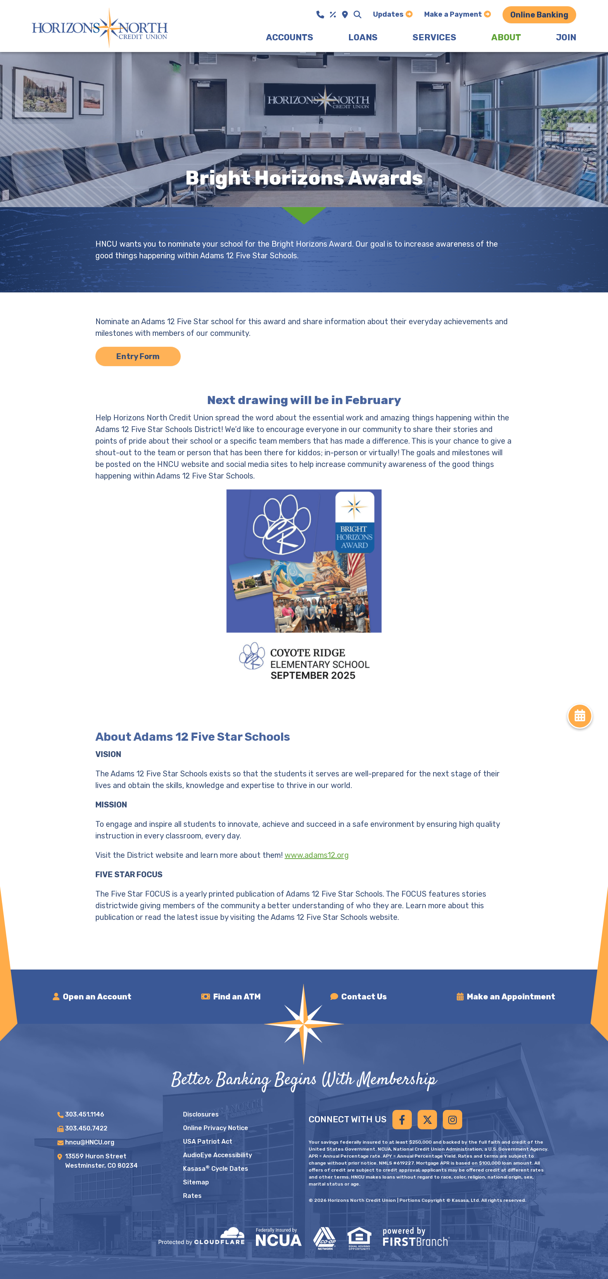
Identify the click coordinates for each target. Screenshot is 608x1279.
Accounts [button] (289, 37)
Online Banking (539, 14)
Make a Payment (453, 14)
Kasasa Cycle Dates (215, 1168)
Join (566, 37)
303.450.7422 (86, 1128)
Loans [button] (363, 37)
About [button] (506, 37)
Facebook (402, 1119)
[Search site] (357, 15)
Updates (388, 14)
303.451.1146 (84, 1114)
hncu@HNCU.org (89, 1142)
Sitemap (196, 1182)
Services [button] (434, 37)
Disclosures (201, 1114)
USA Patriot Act (207, 1141)
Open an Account (97, 996)
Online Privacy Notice (215, 1128)
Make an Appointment (511, 996)
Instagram (452, 1119)
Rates (192, 1195)
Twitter (427, 1119)
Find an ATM (237, 996)
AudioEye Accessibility (217, 1155)
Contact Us (364, 996)
